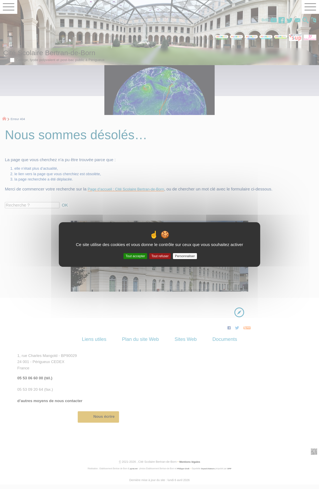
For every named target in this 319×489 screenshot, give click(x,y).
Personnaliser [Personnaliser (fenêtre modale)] (185, 256)
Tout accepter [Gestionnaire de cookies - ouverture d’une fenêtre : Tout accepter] (135, 256)
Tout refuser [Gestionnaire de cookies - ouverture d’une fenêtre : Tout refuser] (159, 256)
